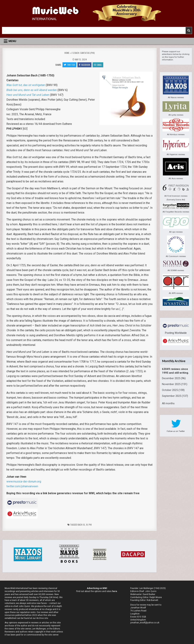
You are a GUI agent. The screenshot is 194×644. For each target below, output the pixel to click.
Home (66, 52)
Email (98, 64)
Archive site (42, 618)
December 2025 (171, 378)
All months (168, 403)
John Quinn (150, 591)
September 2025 (171, 396)
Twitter (69, 64)
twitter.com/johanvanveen (22, 486)
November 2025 (171, 384)
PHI (90, 524)
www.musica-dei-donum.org (23, 481)
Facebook (84, 64)
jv (87, 524)
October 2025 (170, 390)
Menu (12, 41)
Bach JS (81, 524)
